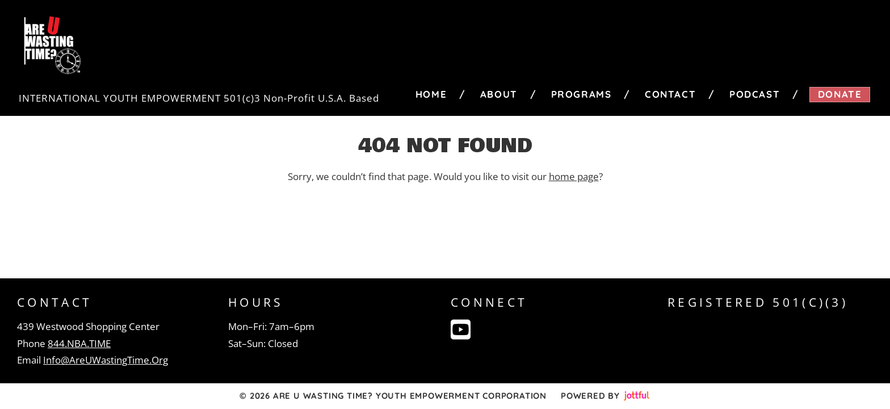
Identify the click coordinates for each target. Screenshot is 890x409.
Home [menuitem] (431, 94)
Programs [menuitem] (581, 94)
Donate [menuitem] (840, 94)
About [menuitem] (499, 94)
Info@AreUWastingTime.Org (105, 359)
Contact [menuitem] (670, 94)
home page (574, 176)
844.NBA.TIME (79, 343)
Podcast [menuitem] (754, 94)
